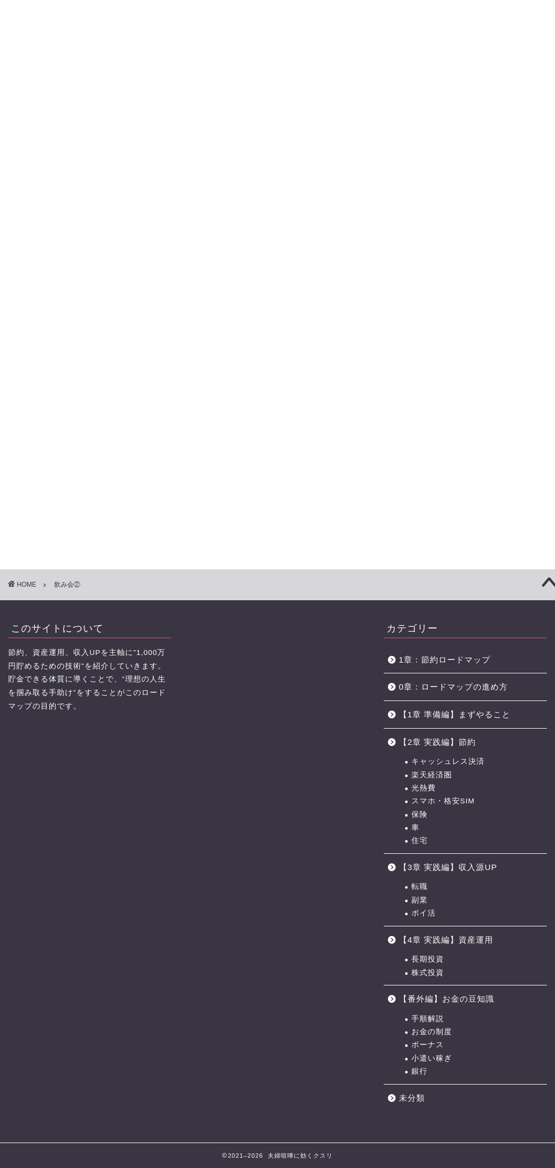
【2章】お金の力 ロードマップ (173, 75)
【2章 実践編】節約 (437, 742)
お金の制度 (431, 1032)
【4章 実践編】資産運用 (446, 939)
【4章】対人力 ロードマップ (302, 75)
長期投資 (427, 959)
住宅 (419, 840)
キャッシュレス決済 (448, 761)
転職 (419, 887)
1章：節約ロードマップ (449, 659)
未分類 (412, 1097)
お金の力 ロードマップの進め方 (364, 75)
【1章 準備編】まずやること (455, 714)
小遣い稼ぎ (431, 1058)
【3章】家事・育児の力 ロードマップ (237, 75)
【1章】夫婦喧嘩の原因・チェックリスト (108, 75)
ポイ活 (423, 913)
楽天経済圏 (431, 775)
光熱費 (423, 788)
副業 (419, 900)
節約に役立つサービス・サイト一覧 (511, 75)
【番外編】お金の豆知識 (446, 998)
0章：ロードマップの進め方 (453, 686)
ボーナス (427, 1045)
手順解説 (427, 1019)
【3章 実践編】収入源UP (448, 867)
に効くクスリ (278, 27)
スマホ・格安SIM (443, 801)
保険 (419, 814)
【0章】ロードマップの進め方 (43, 75)
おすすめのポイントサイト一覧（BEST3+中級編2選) (436, 75)
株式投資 (427, 973)
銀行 (419, 1071)
